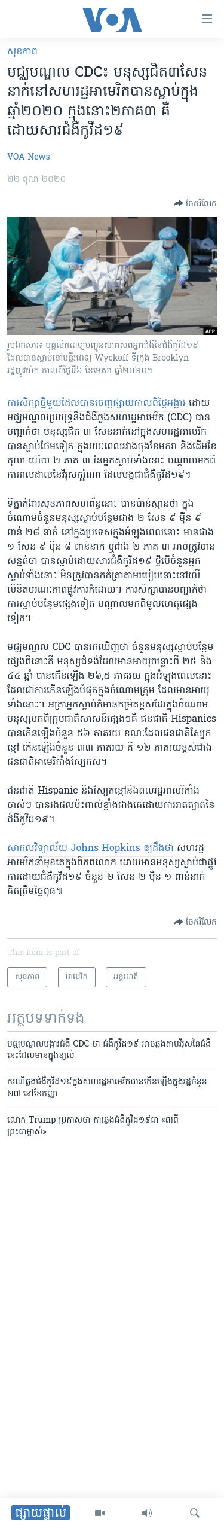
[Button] (195, 203)
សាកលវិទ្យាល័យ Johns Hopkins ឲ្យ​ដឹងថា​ (90, 848)
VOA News (28, 157)
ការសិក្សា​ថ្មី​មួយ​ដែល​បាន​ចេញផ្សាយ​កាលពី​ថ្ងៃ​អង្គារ (96, 404)
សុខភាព (22, 52)
